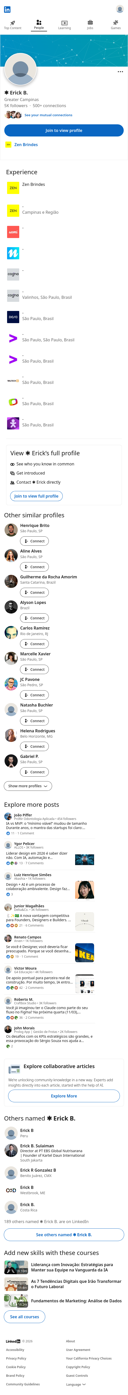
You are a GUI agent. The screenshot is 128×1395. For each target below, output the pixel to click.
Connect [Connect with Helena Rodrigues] (34, 746)
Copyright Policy (78, 1367)
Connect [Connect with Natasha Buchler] (34, 720)
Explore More (64, 1096)
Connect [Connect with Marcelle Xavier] (34, 669)
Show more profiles (28, 785)
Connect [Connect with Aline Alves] (34, 566)
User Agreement (78, 1350)
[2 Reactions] (9, 1046)
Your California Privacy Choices (89, 1358)
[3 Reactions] (9, 894)
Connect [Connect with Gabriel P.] (34, 772)
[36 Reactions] (14, 1017)
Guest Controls (77, 1375)
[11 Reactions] (10, 833)
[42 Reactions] (14, 988)
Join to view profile (64, 130)
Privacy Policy (16, 1358)
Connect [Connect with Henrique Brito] (34, 541)
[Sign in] (120, 9)
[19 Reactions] (12, 956)
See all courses (24, 1317)
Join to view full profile (36, 496)
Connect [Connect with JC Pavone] (34, 695)
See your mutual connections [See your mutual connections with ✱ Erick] (48, 115)
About (70, 1341)
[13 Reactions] (14, 863)
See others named (64, 1234)
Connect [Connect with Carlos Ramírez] (34, 643)
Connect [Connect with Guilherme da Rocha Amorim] (34, 592)
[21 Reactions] (14, 925)
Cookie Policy (16, 1367)
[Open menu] (120, 72)
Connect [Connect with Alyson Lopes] (34, 618)
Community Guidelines (23, 1384)
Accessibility (15, 1350)
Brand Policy (15, 1375)
